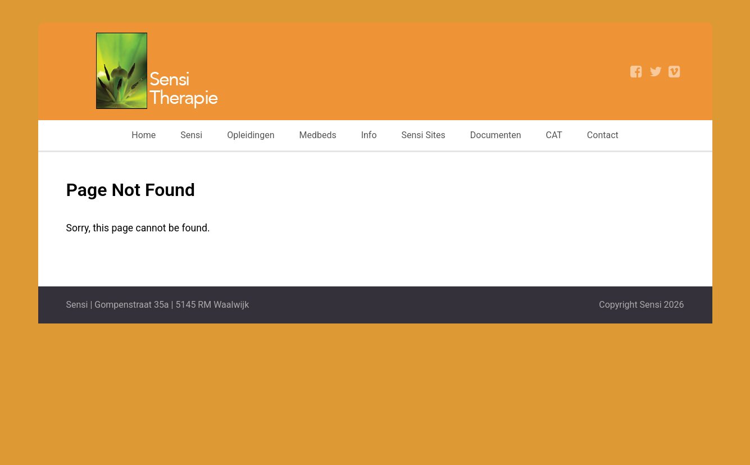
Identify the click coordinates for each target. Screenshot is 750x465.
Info (369, 135)
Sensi (191, 135)
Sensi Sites (424, 135)
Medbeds (317, 135)
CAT (554, 135)
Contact (603, 135)
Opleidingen (250, 135)
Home (143, 135)
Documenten (495, 135)
